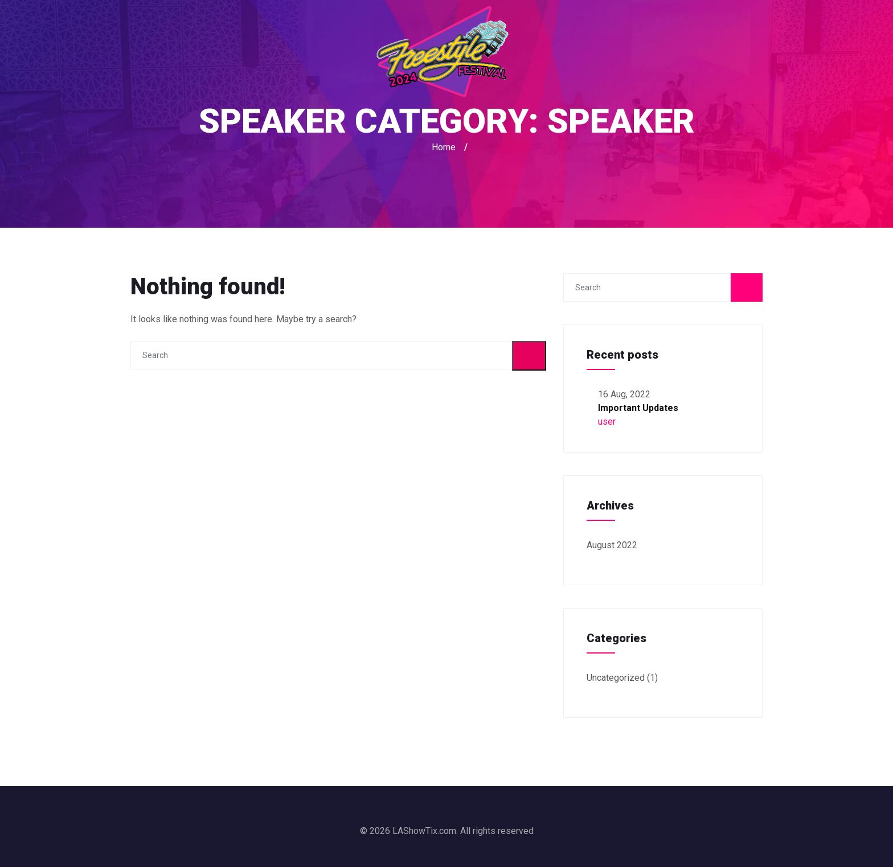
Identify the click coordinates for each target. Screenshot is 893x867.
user (607, 421)
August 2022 (612, 545)
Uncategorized (616, 677)
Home (444, 147)
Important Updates (638, 407)
